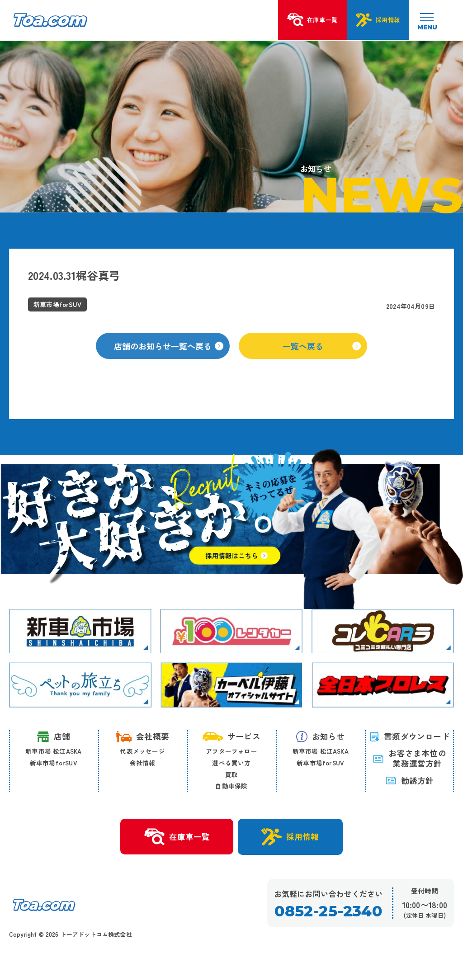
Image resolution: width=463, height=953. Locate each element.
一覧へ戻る (322, 353)
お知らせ (320, 736)
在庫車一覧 (176, 836)
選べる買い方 (231, 762)
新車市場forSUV (53, 762)
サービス (231, 736)
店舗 (53, 737)
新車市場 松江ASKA (53, 750)
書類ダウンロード (409, 736)
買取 (231, 774)
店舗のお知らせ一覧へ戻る (168, 353)
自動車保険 (231, 785)
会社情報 (143, 762)
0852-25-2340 (328, 911)
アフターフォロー (231, 750)
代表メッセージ (142, 750)
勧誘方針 (409, 781)
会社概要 (142, 736)
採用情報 (290, 836)
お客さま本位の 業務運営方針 (409, 758)
